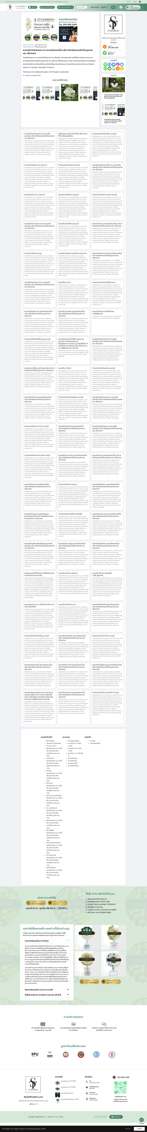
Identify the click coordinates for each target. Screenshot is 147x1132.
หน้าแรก (34, 7)
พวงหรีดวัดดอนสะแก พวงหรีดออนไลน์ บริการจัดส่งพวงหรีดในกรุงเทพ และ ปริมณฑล (106, 516)
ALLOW (139, 1129)
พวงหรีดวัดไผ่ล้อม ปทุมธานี (68, 194)
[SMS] (114, 68)
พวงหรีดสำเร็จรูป (73, 766)
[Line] (105, 64)
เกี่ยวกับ (104, 7)
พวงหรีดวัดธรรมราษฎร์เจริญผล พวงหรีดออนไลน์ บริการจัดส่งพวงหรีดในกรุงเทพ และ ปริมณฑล (38, 516)
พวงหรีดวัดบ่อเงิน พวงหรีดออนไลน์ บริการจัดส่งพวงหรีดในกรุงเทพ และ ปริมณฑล (71, 313)
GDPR (43, 1129)
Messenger (92, 1098)
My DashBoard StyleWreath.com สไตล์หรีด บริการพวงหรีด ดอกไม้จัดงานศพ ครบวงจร (54, 813)
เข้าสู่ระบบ (135, 2)
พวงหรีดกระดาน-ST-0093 (68, 1081)
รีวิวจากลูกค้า (95, 7)
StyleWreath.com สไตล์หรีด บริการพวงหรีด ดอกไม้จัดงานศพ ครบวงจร (54, 752)
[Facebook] (109, 64)
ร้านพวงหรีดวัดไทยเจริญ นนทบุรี (36, 635)
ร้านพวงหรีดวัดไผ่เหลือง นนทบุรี (104, 133)
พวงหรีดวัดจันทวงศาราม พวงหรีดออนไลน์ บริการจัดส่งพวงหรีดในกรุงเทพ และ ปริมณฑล (107, 399)
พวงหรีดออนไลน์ (20, 8)
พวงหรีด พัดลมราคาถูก (33, 253)
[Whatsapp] (105, 68)
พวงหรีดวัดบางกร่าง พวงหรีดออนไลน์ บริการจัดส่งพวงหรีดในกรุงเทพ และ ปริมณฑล (72, 457)
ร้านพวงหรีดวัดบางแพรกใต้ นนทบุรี (105, 692)
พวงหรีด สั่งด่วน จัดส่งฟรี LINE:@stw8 (101, 574)
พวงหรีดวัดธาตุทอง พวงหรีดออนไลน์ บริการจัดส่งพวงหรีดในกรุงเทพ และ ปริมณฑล (113, 121)
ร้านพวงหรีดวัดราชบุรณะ (67, 484)
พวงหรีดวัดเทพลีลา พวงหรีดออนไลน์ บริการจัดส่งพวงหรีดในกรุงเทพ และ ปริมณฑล (72, 638)
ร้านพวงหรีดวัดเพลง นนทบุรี (69, 164)
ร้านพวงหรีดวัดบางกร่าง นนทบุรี (36, 426)
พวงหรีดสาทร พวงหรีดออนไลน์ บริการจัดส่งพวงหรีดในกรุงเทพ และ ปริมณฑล (106, 456)
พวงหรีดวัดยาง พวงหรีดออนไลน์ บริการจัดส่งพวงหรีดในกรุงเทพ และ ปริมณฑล (107, 224)
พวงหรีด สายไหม (64, 368)
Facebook (92, 1093)
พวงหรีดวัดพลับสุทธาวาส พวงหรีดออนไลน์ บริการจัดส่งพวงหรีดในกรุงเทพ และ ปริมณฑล (39, 136)
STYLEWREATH (20, 6)
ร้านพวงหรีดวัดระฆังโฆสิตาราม (103, 282)
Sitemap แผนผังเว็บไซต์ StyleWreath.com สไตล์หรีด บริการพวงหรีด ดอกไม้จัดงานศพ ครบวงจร (54, 800)
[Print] (118, 68)
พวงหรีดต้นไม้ (72, 761)
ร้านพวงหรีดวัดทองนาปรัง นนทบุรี (37, 455)
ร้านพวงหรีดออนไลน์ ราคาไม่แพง (37, 941)
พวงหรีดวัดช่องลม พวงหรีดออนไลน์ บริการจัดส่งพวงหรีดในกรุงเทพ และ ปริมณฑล (105, 546)
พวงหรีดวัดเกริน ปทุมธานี (67, 573)
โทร (90, 1081)
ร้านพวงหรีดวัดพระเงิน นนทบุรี (103, 368)
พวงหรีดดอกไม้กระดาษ (67, 604)
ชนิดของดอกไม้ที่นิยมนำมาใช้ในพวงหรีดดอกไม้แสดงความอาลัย (39, 574)
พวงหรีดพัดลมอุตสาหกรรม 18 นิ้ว (70, 1099)
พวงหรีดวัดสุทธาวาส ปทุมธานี (35, 164)
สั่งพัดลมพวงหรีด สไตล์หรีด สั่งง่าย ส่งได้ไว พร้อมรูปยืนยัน (72, 134)
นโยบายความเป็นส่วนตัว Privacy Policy (53, 744)
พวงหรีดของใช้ (72, 763)
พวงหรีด (27, 75)
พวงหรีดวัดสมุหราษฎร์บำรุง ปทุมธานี (72, 253)
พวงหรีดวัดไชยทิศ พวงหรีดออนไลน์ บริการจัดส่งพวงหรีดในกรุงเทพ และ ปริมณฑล (105, 606)
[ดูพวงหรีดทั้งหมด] (41, 7)
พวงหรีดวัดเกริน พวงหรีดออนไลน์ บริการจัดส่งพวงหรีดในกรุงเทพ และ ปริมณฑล (71, 428)
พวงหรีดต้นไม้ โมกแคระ (67, 1093)
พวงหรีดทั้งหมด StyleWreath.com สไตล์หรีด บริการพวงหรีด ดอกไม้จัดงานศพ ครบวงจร (54, 872)
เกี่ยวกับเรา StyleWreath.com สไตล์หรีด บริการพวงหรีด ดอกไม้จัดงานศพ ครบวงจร (54, 788)
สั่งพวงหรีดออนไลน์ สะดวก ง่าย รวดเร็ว (39, 989)
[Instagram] (118, 64)
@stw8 (110, 54)
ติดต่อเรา (129, 2)
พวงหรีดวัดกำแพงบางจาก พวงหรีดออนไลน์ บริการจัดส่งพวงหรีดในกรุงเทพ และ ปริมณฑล (39, 226)
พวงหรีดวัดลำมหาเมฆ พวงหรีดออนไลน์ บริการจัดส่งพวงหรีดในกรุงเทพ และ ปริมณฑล (107, 255)
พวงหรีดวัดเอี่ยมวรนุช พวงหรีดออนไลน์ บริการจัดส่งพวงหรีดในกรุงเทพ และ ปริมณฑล (107, 667)
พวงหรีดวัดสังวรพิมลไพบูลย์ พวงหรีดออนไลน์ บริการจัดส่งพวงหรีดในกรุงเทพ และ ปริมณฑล (39, 546)
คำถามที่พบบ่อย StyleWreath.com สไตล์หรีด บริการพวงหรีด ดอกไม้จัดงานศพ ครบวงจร (54, 860)
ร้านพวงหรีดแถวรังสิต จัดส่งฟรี (70, 513)
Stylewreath (93, 1094)
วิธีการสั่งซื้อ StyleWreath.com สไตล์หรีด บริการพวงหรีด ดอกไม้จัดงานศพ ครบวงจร (54, 835)
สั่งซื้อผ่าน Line (57, 902)
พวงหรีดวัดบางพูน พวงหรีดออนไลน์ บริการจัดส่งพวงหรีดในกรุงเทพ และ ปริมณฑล (71, 546)
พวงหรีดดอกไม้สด (73, 741)
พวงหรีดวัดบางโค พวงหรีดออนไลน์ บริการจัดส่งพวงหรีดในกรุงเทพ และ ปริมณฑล (71, 667)
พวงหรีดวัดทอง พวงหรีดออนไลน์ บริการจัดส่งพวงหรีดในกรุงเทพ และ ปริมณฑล (37, 486)
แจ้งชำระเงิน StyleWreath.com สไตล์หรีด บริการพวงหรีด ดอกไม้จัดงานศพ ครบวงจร (54, 763)
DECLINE (127, 1129)
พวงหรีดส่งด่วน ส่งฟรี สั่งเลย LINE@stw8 (103, 312)
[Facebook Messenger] (114, 64)
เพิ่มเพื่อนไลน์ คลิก (94, 1087)
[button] (47, 940)
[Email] (109, 68)
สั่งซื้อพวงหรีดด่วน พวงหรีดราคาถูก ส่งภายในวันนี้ (43, 995)
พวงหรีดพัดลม (72, 758)
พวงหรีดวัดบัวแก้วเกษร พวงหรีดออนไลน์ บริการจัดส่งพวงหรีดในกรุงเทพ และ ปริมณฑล (107, 341)
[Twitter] (122, 64)
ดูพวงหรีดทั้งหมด (48, 7)
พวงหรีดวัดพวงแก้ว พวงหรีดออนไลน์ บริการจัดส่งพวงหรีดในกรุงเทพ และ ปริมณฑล (38, 667)
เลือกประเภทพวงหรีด (65, 7)
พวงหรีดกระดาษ (64, 282)
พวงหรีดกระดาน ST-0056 (68, 1087)
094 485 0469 (134, 8)
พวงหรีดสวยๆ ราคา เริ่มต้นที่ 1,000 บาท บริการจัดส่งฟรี (39, 605)
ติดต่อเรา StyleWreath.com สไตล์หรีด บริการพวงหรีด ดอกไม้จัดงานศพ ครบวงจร (54, 776)
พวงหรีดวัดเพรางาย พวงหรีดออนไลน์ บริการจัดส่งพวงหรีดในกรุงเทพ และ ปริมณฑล (38, 313)
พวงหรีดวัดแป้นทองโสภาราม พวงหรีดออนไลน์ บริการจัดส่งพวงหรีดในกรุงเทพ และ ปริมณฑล (107, 167)
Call (131, 6)
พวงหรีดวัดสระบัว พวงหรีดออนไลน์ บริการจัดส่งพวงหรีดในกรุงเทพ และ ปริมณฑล (71, 694)
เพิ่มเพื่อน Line (111, 52)
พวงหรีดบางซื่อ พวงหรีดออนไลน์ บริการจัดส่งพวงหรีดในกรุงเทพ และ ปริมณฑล (39, 369)
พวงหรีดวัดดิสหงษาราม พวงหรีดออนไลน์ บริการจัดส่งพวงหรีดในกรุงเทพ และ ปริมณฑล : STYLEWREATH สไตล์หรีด (37, 2)
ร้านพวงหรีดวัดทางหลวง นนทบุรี (104, 194)
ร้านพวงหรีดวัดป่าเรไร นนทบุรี (103, 635)
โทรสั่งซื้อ (34, 902)
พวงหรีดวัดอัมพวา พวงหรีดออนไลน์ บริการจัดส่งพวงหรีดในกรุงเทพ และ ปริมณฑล (105, 486)
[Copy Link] (122, 68)
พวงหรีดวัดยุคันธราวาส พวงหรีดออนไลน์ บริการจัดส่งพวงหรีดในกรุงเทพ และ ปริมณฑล (107, 428)
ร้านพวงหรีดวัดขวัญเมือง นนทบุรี (70, 397)
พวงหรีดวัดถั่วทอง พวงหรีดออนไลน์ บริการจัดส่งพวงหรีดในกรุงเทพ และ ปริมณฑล (37, 399)
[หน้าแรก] (30, 7)
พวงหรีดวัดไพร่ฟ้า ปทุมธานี (68, 223)
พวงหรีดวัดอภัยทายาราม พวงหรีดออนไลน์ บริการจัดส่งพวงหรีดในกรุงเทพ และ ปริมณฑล (39, 284)
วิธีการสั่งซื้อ (82, 7)
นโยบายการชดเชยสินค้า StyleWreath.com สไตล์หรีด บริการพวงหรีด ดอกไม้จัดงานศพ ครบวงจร (54, 848)
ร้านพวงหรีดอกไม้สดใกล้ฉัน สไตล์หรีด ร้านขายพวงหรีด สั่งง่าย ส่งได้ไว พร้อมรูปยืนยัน (113, 96)
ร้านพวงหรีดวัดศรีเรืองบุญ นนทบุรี (37, 339)
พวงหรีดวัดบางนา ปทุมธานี (34, 194)
